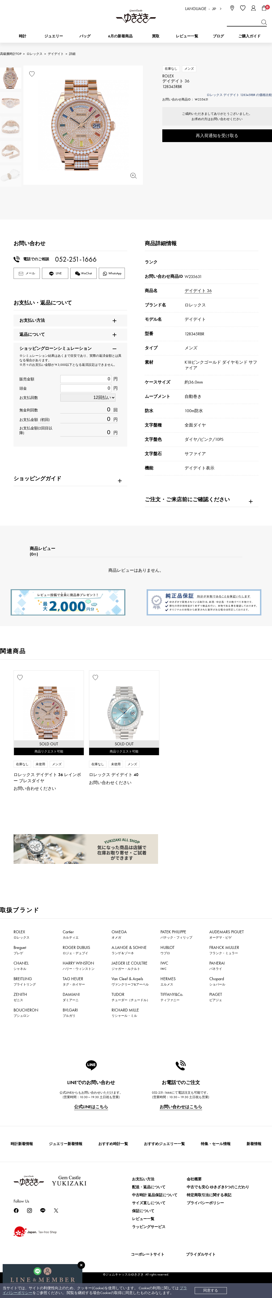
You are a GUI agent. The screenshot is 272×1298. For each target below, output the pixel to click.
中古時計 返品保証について (154, 1195)
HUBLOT (167, 950)
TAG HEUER (74, 981)
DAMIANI (71, 997)
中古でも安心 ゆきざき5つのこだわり (218, 1187)
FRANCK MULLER (224, 950)
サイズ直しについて (148, 1203)
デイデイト (56, 54)
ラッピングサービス (148, 1227)
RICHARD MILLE (125, 1012)
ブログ (218, 36)
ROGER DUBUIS (76, 950)
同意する (210, 1290)
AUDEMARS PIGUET (226, 934)
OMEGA (119, 934)
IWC (164, 966)
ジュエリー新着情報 (65, 1144)
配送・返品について (148, 1187)
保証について (143, 1211)
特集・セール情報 (216, 1144)
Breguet (20, 950)
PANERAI (217, 966)
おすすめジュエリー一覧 (164, 1144)
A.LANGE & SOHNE (129, 950)
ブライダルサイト (201, 1254)
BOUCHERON (26, 1012)
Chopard (217, 981)
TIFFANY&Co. (171, 997)
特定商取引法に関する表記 (209, 1195)
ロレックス (34, 54)
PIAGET (215, 997)
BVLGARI (70, 1012)
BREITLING (25, 981)
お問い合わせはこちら (181, 1106)
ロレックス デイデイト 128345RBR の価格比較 (239, 95)
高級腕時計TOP (10, 54)
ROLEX (21, 934)
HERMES (168, 981)
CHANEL (21, 966)
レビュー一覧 (143, 1219)
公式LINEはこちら (91, 1106)
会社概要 (194, 1179)
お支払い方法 (143, 1179)
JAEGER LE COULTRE (129, 966)
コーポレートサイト (147, 1254)
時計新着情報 (22, 1144)
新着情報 (253, 1144)
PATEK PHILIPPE (176, 934)
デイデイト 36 (198, 290)
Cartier (71, 934)
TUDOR (131, 997)
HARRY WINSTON (79, 966)
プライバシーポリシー (205, 1203)
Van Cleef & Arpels (130, 981)
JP (214, 9)
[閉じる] (81, 1265)
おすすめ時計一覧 (113, 1144)
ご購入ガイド (249, 36)
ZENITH (20, 997)
